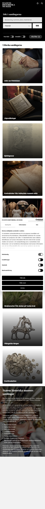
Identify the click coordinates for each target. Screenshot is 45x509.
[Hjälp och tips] (37, 3)
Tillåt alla (22, 278)
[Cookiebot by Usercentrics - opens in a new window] (35, 220)
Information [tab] (22, 224)
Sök (37, 26)
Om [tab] (37, 224)
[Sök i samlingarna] (42, 3)
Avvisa (22, 288)
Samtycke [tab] (8, 224)
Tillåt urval (22, 283)
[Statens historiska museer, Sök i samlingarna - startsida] (8, 4)
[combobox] (17, 25)
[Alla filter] (35, 36)
